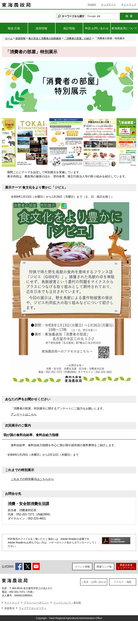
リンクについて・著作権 (67, 602)
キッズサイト (108, 4)
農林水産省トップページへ (126, 566)
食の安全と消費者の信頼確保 (44, 38)
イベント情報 (82, 566)
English (92, 4)
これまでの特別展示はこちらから (32, 479)
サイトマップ (128, 4)
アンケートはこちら (24, 414)
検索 (129, 16)
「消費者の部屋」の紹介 (78, 38)
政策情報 (20, 38)
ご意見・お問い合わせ (93, 581)
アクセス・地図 (122, 581)
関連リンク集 (104, 566)
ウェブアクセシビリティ (32, 608)
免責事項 (9, 608)
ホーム (9, 38)
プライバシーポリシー (36, 602)
